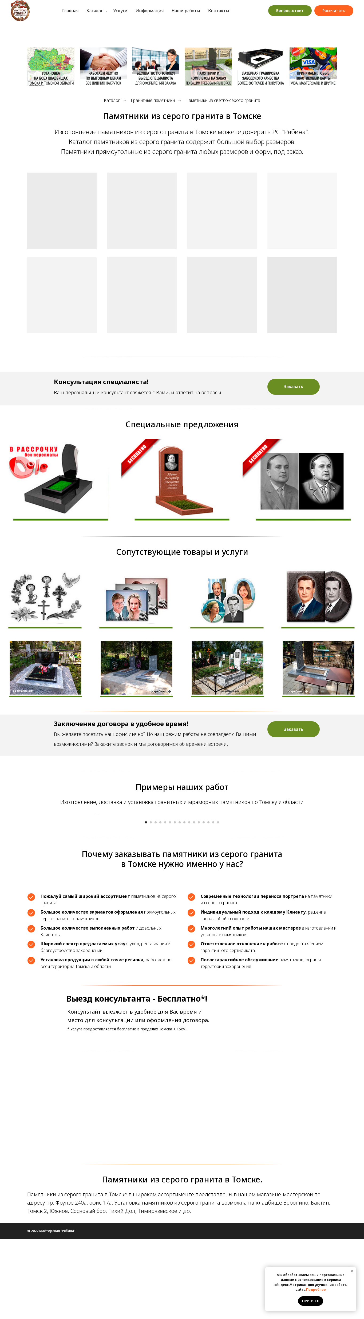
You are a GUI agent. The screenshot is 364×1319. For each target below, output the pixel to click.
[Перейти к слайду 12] (199, 902)
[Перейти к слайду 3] (156, 902)
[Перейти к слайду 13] (204, 902)
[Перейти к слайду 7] (175, 902)
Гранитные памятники (153, 100)
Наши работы (165, 11)
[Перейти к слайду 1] (146, 902)
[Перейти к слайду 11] (194, 902)
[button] (293, 387)
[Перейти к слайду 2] (151, 902)
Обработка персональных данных (252, 11)
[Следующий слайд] (270, 854)
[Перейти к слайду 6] (170, 902)
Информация (128, 11)
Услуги (99, 11)
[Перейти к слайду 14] (208, 902)
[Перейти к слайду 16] (218, 902)
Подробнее (316, 1289)
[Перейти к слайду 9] (184, 902)
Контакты (197, 11)
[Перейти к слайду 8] (180, 902)
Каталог (74, 11)
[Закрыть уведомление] (352, 1271)
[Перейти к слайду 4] (160, 902)
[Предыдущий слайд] (94, 854)
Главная (49, 11)
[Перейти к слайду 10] (189, 902)
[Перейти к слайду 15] (213, 902)
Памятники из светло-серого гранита (222, 100)
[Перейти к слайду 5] (165, 902)
